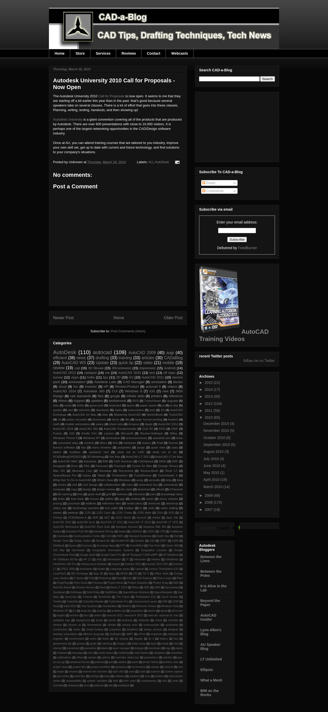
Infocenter (140, 559)
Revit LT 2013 (118, 587)
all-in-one (177, 610)
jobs (153, 494)
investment (73, 648)
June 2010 (212, 466)
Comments (213, 191)
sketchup (172, 503)
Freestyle (120, 465)
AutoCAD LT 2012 (111, 522)
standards (102, 410)
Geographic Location (154, 550)
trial (164, 680)
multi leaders (141, 652)
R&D (176, 582)
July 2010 (211, 459)
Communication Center (86, 536)
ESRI (175, 540)
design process (153, 629)
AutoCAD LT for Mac (169, 456)
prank (134, 662)
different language (93, 634)
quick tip (125, 362)
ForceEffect (137, 545)
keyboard (115, 405)
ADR (95, 517)
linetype (139, 648)
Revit (102, 587)
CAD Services (123, 461)
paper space (148, 405)
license (173, 442)
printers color (171, 662)
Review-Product (127, 386)
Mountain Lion (82, 470)
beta (168, 480)
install (164, 643)
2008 (209, 502)
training (125, 358)
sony (147, 676)
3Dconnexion (121, 368)
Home (60, 53)
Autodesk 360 (93, 391)
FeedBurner (247, 248)
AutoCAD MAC (68, 461)
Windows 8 (133, 391)
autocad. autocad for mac (163, 615)
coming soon (129, 624)
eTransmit (176, 489)
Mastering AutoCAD (127, 414)
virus (86, 685)
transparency (149, 680)
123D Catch (103, 512)
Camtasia (62, 536)
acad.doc (86, 610)
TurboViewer (152, 400)
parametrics (151, 657)
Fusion (57, 433)
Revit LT (171, 470)
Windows (125, 480)
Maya (111, 573)
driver (115, 419)
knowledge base (172, 494)
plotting (135, 498)
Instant (116, 564)
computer (59, 489)
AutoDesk (162, 162)
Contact (153, 53)
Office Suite (162, 573)
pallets (109, 498)
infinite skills (136, 396)
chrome (57, 624)
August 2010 (214, 452)
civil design (90, 484)
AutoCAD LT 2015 (167, 522)
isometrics (90, 648)
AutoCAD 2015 (63, 428)
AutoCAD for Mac (84, 414)
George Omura (168, 465)
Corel (108, 536)
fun (76, 386)
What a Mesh (211, 680)
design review (106, 489)
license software (64, 447)
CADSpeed (145, 461)
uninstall (58, 685)
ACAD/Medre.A (77, 517)
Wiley (173, 433)
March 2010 (213, 487)
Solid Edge (93, 592)
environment (76, 638)
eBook (160, 489)
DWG (162, 461)
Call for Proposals (111, 96)
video (147, 362)
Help (99, 559)
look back (77, 498)
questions (121, 667)
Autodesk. (90, 461)
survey (58, 377)
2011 (209, 410)
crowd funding (94, 629)
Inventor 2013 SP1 (157, 564)
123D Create (124, 512)
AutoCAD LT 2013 (138, 456)
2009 (209, 495)
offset (79, 657)
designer (173, 629)
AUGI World (123, 517)
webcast (99, 685)
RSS (135, 400)
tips (105, 377)
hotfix (91, 377)
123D (88, 512)
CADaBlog (173, 358)
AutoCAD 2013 (64, 373)
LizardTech (59, 573)
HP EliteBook (171, 554)
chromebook (94, 624)
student (159, 676)
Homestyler (114, 559)
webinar (73, 512)
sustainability (73, 680)
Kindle (101, 569)
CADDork (136, 531)
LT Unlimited (211, 659)
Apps (75, 377)
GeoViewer (78, 550)
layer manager (121, 648)
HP (106, 386)
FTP (122, 545)
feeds (105, 638)
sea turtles (63, 676)
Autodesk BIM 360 (154, 526)
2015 (171, 512)
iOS (152, 391)
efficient (60, 358)
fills (127, 419)
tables (57, 452)
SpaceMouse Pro (64, 475)
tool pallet (111, 508)
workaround (117, 401)
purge (141, 447)
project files (79, 667)
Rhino (135, 587)
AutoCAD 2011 (152, 377)
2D (163, 410)
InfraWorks (172, 559)
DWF (174, 428)
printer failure (151, 662)
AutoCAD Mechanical (66, 526)
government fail (62, 643)
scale (142, 671)
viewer (57, 512)
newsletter (177, 652)
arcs (86, 615)
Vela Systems (89, 606)
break (99, 620)
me (107, 373)
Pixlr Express (144, 578)
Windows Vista (170, 606)
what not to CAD (130, 452)
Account (142, 517)
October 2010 (214, 438)
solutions (134, 676)
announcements (136, 438)
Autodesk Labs (105, 382)
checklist (173, 620)
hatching (107, 643)
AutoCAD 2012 (168, 424)
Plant (180, 578)
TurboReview (142, 475)
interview (139, 494)
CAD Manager (134, 382)
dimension (99, 419)
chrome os (74, 624)
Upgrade (172, 400)
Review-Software (151, 433)
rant (70, 410)
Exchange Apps (106, 545)
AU (150, 162)
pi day (174, 405)
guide (93, 643)
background (83, 620)
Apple (148, 424)
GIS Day (58, 550)
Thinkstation (119, 475)
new (165, 391)
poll (111, 662)
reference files (111, 503)
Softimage (76, 592)
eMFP (129, 634)
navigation (159, 652)
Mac (105, 414)
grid (108, 494)
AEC (107, 517)
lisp (83, 447)
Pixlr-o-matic (164, 578)
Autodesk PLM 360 (77, 531)
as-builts (154, 480)
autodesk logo (61, 620)
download (144, 489)
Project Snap (160, 582)
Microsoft (127, 433)
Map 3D (98, 573)
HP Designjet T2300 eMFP (142, 554)
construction (60, 629)
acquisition (136, 610)
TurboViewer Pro (118, 601)
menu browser (101, 447)
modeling (123, 652)
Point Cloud (80, 582)
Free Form (154, 545)
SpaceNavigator (163, 592)
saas (174, 447)
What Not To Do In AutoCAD (72, 480)
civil (74, 484)
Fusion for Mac (142, 465)
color (129, 484)
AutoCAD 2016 (62, 522)
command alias (68, 442)
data (56, 405)
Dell (176, 536)
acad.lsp (102, 610)
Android (170, 368)
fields (80, 405)
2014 (160, 512)
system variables (97, 680)
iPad (160, 442)
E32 (152, 540)
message (77, 652)
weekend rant (99, 452)
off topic (169, 373)
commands (170, 484)
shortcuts (154, 503)
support (79, 401)
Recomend (126, 470)
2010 (209, 417)
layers (131, 405)
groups (81, 643)
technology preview (86, 508)
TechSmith (104, 597)
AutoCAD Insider (208, 617)
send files (79, 676)
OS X (145, 573)
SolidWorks (111, 592)
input (154, 643)
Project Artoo (115, 582)
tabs (115, 680)
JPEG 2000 (68, 569)
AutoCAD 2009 (142, 352)
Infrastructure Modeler (94, 564)
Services (103, 53)
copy (74, 489)
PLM (91, 578)
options (105, 657)
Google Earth (88, 554)
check (158, 620)
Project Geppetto (138, 582)
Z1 (74, 610)
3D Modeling (95, 456)
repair (60, 671)
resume (73, 671)
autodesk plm (162, 438)
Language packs (120, 569)
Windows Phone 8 (65, 438)
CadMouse (176, 531)
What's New (105, 480)
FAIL (87, 465)
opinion (92, 657)
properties (124, 447)
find (115, 442)
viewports (73, 685)
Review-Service (85, 587)
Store (80, 53)
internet (57, 648)
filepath (138, 638)
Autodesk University (68, 119)
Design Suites (82, 540)
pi (163, 405)
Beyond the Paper (210, 603)
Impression (147, 368)
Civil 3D (147, 428)
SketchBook (154, 414)
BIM (105, 461)
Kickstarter (86, 569)
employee (156, 634)
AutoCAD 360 (88, 428)
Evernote (86, 545)
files (101, 396)
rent (180, 667)
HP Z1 (87, 559)
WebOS (126, 606)
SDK (146, 587)
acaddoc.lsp (118, 610)
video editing (169, 508)
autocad (102, 352)
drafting (102, 358)
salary (100, 424)
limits (61, 498)
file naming (65, 494)
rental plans (134, 503)
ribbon (62, 401)
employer (173, 634)
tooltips (129, 508)
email (67, 405)
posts (149, 498)
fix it (151, 638)
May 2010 (211, 473)
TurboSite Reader (93, 601)
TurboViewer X (168, 475)
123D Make (144, 512)
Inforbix (155, 559)
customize (115, 629)
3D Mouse (96, 368)
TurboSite (72, 601)
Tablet (101, 475)
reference (176, 396)
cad (77, 368)
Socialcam (59, 592)
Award (122, 531)
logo (168, 648)
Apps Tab (172, 517)
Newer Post (63, 318)
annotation (159, 382)
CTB (162, 531)
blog (180, 480)
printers (156, 396)
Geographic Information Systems (113, 550)
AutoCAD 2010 (129, 373)
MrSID (124, 573)
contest (89, 442)
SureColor (71, 597)
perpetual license (80, 662)
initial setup (138, 643)
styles (118, 410)
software (120, 676)
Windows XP (60, 610)
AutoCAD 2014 (64, 391)
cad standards (80, 396)
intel (175, 643)
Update (102, 362)
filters (103, 442)
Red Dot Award (62, 587)
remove (168, 667)
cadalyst (90, 373)
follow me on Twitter (259, 360)
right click (118, 671)
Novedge (105, 470)
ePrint (141, 634)
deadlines (132, 629)
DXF (175, 461)
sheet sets (116, 424)
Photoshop (105, 578)
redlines (91, 503)
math (56, 424)
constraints (171, 624)
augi (170, 352)
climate (111, 624)
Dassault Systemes (140, 536)
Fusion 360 (172, 545)
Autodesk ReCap (104, 531)
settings (94, 676)
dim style (126, 489)
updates (97, 401)
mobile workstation (77, 424)
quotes (57, 410)
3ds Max (114, 456)
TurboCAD (176, 414)
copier (76, 629)
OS (135, 573)
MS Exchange (79, 573)
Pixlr (129, 578)
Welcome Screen (146, 606)
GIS (71, 433)
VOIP (175, 601)
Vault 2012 (70, 606)
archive (74, 615)
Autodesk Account (127, 526)
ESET (163, 540)
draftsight (115, 634)
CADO (151, 531)
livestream (155, 648)
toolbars (75, 452)
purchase (74, 503)
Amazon (133, 424)
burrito (112, 620)
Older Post (173, 318)
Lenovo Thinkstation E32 (164, 569)
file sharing (121, 638)
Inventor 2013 (133, 564)
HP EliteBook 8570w (65, 559)
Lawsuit (139, 569)
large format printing (148, 419)
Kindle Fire (89, 433)
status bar (60, 508)
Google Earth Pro (110, 554)
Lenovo (109, 433)
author (97, 615)
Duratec (139, 540)
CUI (115, 391)
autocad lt (153, 386)
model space (105, 652)
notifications (64, 657)
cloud (62, 386)
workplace (124, 685)
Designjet (59, 465)
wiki (110, 685)
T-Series (88, 597)
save (131, 671)
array (139, 480)
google (115, 396)
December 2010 (216, 424)
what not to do (165, 452)
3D (118, 377)
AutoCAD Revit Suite (97, 526)
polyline (122, 662)
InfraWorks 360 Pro (64, 564)
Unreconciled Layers (145, 601)
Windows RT (91, 438)
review (59, 368)
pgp (122, 498)
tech (152, 410)
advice (152, 610)
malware (62, 652)
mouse (94, 498)
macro (179, 648)
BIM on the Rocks (209, 693)
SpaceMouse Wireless (136, 592)
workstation (77, 382)
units (151, 508)
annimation (113, 438)
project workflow (100, 667)
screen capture (174, 671)
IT (127, 559)
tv (141, 508)
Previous (97, 582)
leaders (173, 419)
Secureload (172, 587)
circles (62, 484)
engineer (58, 638)
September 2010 (217, 445)
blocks (178, 382)
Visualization (109, 606)
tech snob (130, 680)
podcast (99, 662)
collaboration (112, 484)
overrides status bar (127, 657)
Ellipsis (206, 670)
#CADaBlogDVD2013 (67, 456)
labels (104, 648)
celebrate (143, 620)
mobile (168, 362)
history (146, 442)
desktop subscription (65, 634)
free (80, 494)
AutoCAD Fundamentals (120, 428)
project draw (60, 667)
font (176, 638)
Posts (208, 183)
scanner (155, 671)
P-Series (79, 578)
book (179, 438)
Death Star (163, 536)
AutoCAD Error (86, 522)
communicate (151, 624)
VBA (165, 601)
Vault (56, 606)
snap (107, 676)
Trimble (57, 601)
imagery (122, 643)
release (155, 667)
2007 (209, 510)
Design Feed (60, 540)
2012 (209, 404)
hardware (130, 442)
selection (84, 410)
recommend (139, 667)
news (81, 358)
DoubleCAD (122, 540)
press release (169, 498)
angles (61, 615)
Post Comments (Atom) (128, 331)
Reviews (128, 53)
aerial (163, 610)
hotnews (122, 494)
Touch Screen (169, 597)
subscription (136, 410)
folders (164, 638)
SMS (157, 587)
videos (172, 386)
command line (148, 484)
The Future (123, 597)
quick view (158, 447)
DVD (162, 428)
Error (74, 465)
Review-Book (149, 470)
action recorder (77, 419)
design (87, 489)
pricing (57, 503)
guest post (96, 405)
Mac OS (59, 470)
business (127, 620)
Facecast (102, 465)
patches (167, 657)
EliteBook (58, 545)
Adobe (156, 517)
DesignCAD (103, 540)
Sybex (87, 475)
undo (175, 680)
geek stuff (94, 494)
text (152, 373)
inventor (91, 386)
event (93, 638)
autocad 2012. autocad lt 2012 (125, 615)
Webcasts (179, 53)
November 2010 (216, 430)
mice (90, 652)
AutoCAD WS (73, 362)
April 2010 (212, 479)
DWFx (120, 536)
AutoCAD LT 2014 (139, 522)
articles (148, 358)
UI (59, 419)
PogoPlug (63, 582)
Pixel (119, 578)
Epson (73, 545)
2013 (209, 396)
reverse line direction (95, 671)
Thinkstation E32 (146, 597)
